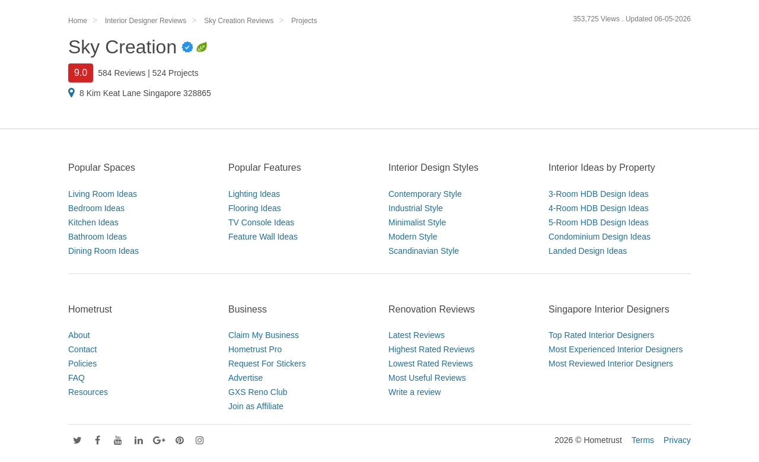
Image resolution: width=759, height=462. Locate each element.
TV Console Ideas (261, 222)
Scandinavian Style (423, 251)
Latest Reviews (416, 335)
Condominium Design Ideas (599, 236)
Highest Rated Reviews (431, 349)
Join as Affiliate (255, 406)
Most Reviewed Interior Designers (610, 363)
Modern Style (412, 236)
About (79, 335)
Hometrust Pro (255, 349)
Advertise (245, 378)
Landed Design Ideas (587, 251)
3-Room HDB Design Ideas (598, 194)
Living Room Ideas (102, 194)
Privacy (677, 440)
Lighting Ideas (254, 194)
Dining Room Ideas (103, 251)
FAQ (76, 378)
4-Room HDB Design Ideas (598, 208)
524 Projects (175, 73)
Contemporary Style (425, 194)
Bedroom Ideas (96, 208)
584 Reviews (121, 73)
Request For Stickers (267, 363)
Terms (643, 440)
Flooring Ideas (254, 208)
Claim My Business (263, 335)
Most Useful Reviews (427, 378)
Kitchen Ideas (93, 222)
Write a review (414, 392)
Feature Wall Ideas (263, 236)
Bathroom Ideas (97, 236)
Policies (82, 363)
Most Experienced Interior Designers (615, 349)
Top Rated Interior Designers (601, 335)
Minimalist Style (417, 222)
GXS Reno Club (258, 392)
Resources (88, 392)
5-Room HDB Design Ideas (598, 222)
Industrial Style (415, 208)
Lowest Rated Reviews (430, 363)
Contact (82, 349)
